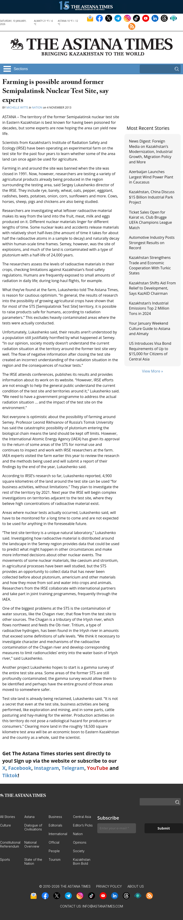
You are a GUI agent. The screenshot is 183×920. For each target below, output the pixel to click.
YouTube (97, 768)
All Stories (7, 817)
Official (54, 842)
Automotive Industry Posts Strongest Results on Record (152, 242)
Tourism (54, 859)
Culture (5, 825)
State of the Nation (33, 861)
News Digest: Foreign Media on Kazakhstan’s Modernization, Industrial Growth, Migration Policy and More (151, 152)
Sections (21, 69)
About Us (135, 886)
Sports (5, 859)
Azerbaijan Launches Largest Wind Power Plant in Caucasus (151, 177)
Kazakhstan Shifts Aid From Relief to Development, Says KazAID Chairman (152, 288)
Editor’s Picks (83, 825)
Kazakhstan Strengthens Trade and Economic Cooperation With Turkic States (150, 265)
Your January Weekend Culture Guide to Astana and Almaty (149, 328)
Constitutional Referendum (10, 844)
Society (79, 851)
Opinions (79, 842)
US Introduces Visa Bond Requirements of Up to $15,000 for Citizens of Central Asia (150, 351)
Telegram (73, 768)
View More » (152, 371)
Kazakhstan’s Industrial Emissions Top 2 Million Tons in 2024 (149, 308)
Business (55, 817)
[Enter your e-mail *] (116, 828)
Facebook (19, 768)
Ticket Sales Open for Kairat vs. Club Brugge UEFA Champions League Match (150, 220)
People (54, 851)
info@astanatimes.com (102, 906)
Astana (29, 817)
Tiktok (10, 775)
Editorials (55, 825)
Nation (37, 107)
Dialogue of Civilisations (33, 827)
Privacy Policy (109, 886)
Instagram (46, 768)
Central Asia (82, 817)
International (58, 834)
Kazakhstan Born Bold (81, 861)
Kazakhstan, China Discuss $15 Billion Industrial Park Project (151, 197)
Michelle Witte (17, 107)
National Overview (31, 844)
